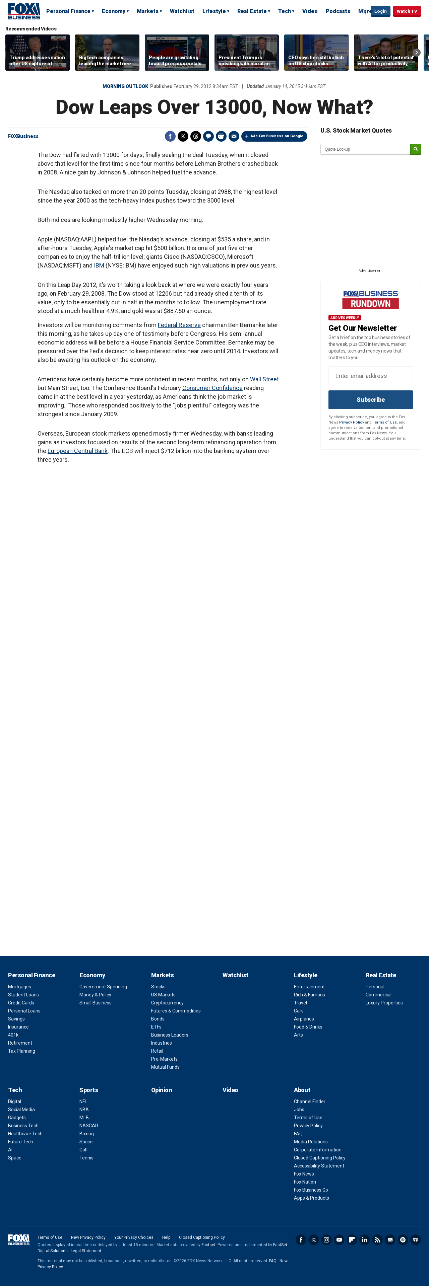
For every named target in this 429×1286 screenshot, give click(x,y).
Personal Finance (68, 11)
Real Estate (252, 11)
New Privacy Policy (88, 1237)
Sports (88, 1089)
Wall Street (264, 379)
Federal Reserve (179, 324)
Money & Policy (95, 994)
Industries (161, 1043)
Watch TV (407, 11)
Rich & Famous (309, 994)
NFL (83, 1101)
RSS (377, 1239)
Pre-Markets (164, 1059)
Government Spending (103, 986)
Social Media (21, 1109)
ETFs (156, 1027)
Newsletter (390, 1239)
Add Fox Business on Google (277, 136)
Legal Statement (86, 1251)
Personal (375, 986)
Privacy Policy (351, 422)
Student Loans (23, 994)
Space (14, 1157)
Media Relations (311, 1141)
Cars (299, 1010)
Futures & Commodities (176, 1010)
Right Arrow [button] (417, 53)
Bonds (158, 1019)
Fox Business (24, 11)
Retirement (20, 1043)
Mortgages (19, 986)
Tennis (86, 1157)
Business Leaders (169, 1035)
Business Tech (23, 1125)
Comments (208, 136)
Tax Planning (21, 1051)
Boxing (86, 1133)
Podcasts (338, 11)
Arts (298, 1035)
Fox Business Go (311, 1190)
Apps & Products (311, 1198)
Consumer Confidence (212, 387)
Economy (113, 11)
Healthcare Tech (25, 1133)
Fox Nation (305, 1182)
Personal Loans (24, 1010)
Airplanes (304, 1019)
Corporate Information (318, 1149)
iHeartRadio (415, 1239)
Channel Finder (309, 1101)
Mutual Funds (165, 1067)
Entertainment (309, 986)
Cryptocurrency (167, 1002)
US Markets (163, 994)
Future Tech (20, 1141)
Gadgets (17, 1117)
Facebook (170, 136)
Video (310, 11)
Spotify (402, 1239)
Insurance (18, 1027)
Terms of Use (385, 422)
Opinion (161, 1089)
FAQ (298, 1133)
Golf (83, 1149)
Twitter (183, 136)
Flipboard (352, 1239)
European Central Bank (78, 450)
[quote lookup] (365, 149)
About (302, 1089)
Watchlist (182, 11)
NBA (84, 1109)
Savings (16, 1019)
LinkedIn (364, 1239)
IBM (99, 265)
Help (166, 1237)
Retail (157, 1051)
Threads (195, 136)
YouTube (339, 1239)
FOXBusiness (23, 136)
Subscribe (371, 399)
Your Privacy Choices (134, 1237)
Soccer (86, 1141)
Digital (14, 1101)
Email (234, 136)
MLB (84, 1117)
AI (10, 1149)
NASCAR (88, 1125)
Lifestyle (214, 11)
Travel (300, 1002)
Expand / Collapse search (364, 12)
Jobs (299, 1109)
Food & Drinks (308, 1027)
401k (13, 1035)
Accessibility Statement (319, 1165)
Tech (284, 11)
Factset (208, 1244)
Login (380, 11)
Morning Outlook (125, 86)
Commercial (378, 994)
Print (221, 136)
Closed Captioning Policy (320, 1157)
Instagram (326, 1239)
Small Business (95, 1002)
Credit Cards (21, 1002)
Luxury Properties (384, 1002)
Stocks (158, 986)
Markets (148, 11)
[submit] (415, 149)
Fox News (304, 1174)
